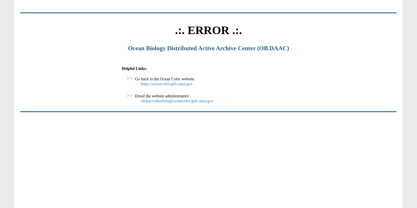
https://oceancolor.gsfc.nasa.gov (167, 84)
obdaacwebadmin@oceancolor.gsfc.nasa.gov (177, 101)
